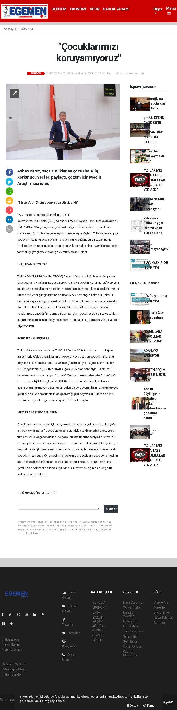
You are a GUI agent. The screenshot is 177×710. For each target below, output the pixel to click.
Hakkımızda (10, 639)
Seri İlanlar (130, 641)
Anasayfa (10, 29)
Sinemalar (130, 636)
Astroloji (159, 622)
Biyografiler (162, 612)
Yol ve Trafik (132, 607)
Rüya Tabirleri (163, 617)
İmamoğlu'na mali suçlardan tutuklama (155, 103)
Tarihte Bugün (133, 631)
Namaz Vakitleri (128, 614)
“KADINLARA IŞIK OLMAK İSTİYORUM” (153, 336)
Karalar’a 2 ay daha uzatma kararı (154, 317)
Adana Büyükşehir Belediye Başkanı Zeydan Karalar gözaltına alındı (155, 403)
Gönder (111, 509)
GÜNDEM (58, 9)
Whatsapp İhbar (13, 669)
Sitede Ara (161, 602)
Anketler (160, 607)
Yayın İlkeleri (11, 644)
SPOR (94, 9)
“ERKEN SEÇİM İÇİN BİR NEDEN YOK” (155, 374)
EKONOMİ (78, 9)
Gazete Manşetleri (130, 653)
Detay (132, 705)
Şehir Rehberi (132, 646)
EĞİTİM (97, 640)
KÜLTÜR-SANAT (98, 628)
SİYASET (98, 635)
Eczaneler (130, 621)
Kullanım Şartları (13, 664)
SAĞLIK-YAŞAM (115, 9)
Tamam (150, 705)
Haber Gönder (12, 674)
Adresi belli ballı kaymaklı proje (154, 156)
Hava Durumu (132, 602)
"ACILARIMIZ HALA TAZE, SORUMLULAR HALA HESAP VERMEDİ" (154, 180)
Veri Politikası (11, 649)
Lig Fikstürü (131, 626)
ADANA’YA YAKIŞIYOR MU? (151, 355)
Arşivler (71, 633)
